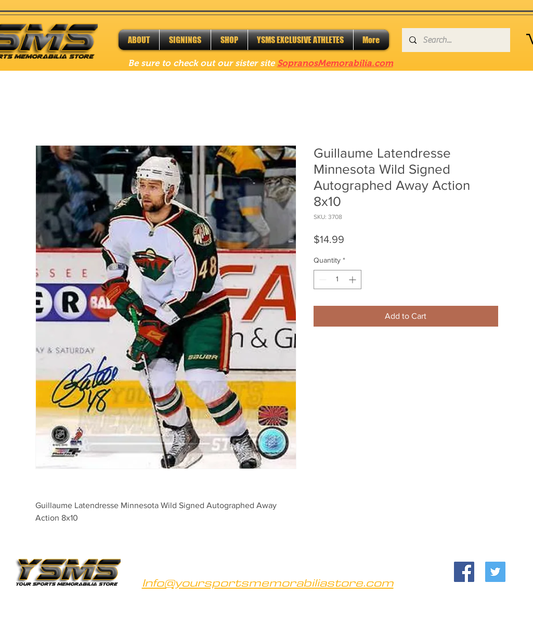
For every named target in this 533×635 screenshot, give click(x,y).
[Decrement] (321, 279)
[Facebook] (464, 572)
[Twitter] (495, 572)
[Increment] (353, 279)
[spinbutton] (337, 279)
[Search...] (455, 40)
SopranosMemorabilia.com (335, 63)
